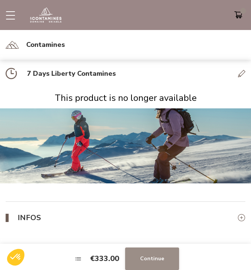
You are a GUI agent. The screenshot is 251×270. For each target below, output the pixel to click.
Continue (152, 258)
